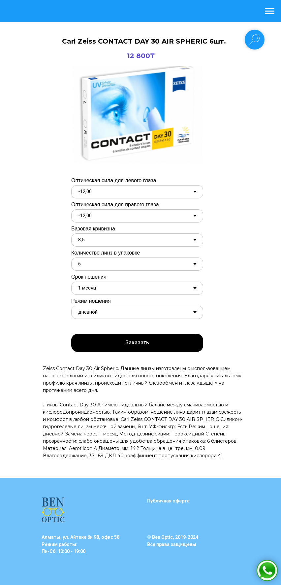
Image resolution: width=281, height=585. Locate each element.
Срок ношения (89, 277)
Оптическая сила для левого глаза (113, 180)
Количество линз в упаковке (105, 253)
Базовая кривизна (93, 228)
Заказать (137, 342)
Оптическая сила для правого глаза (115, 204)
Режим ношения (91, 301)
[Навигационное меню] (269, 11)
